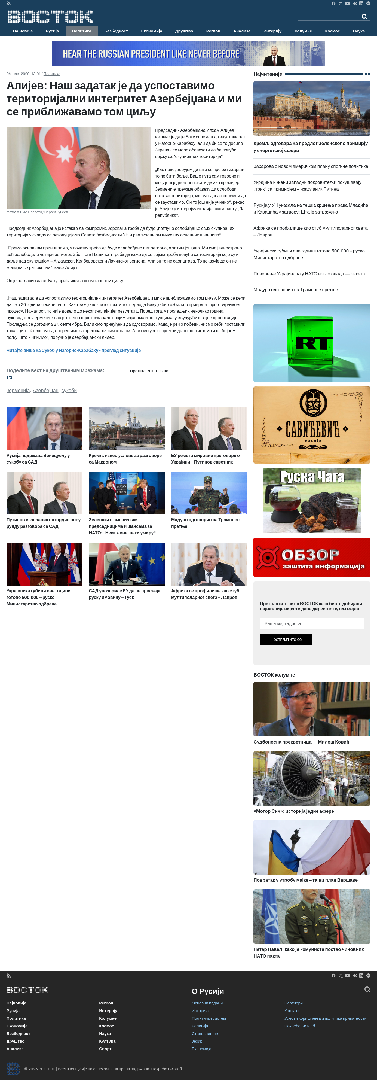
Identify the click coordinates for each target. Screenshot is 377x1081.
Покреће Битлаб (299, 1026)
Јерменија (18, 390)
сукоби (69, 390)
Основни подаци (207, 1003)
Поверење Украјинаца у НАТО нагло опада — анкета (309, 273)
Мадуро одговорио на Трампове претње (295, 289)
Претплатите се (286, 639)
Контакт (291, 1011)
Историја (200, 1011)
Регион (213, 31)
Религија (200, 1026)
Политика (81, 31)
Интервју (272, 31)
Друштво (184, 31)
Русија (52, 31)
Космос (332, 31)
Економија (151, 31)
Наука (359, 31)
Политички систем (209, 1018)
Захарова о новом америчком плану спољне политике (310, 166)
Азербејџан (46, 390)
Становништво (206, 1033)
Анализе (241, 31)
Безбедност (116, 31)
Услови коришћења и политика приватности (325, 1018)
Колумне (303, 31)
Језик (197, 1041)
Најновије (23, 31)
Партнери (293, 1003)
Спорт (105, 1049)
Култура (107, 1041)
